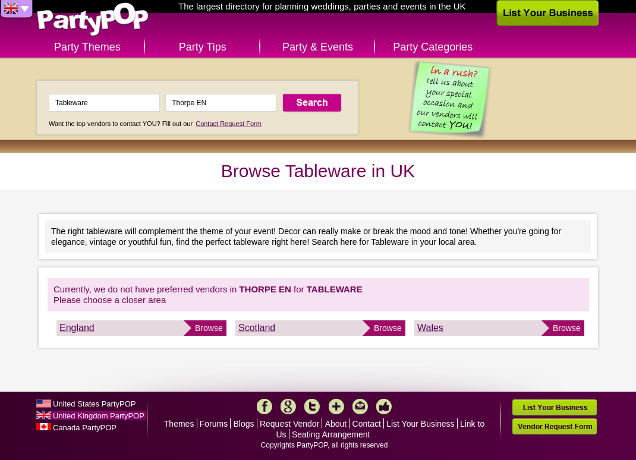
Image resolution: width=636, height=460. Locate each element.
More (336, 406)
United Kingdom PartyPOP (98, 415)
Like (384, 406)
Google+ (288, 406)
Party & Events (317, 47)
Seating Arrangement (331, 434)
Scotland (256, 328)
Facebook (264, 406)
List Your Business (420, 424)
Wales (430, 328)
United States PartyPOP (94, 403)
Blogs (244, 424)
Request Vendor (289, 424)
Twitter (312, 406)
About (336, 424)
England (77, 328)
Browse (209, 328)
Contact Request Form (229, 123)
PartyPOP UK (92, 19)
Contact (366, 424)
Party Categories (433, 47)
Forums (214, 424)
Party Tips (202, 47)
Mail (360, 406)
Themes (179, 424)
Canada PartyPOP (85, 427)
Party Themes (87, 47)
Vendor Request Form (554, 426)
